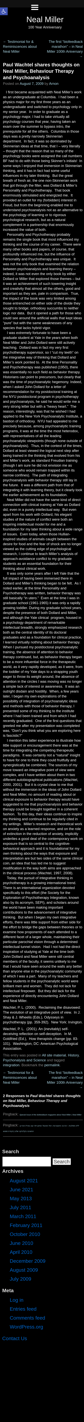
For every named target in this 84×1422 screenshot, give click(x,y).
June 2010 (21, 1243)
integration (11, 1065)
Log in (16, 1300)
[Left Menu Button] (35, 10)
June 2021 (21, 1189)
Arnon (53, 84)
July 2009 (20, 1279)
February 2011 (26, 1225)
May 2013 (21, 1198)
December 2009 (27, 1261)
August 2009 (24, 1270)
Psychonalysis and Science (24, 1060)
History (73, 1055)
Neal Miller (45, 19)
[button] (4, 11)
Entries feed (23, 1309)
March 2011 (23, 1216)
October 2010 (25, 1234)
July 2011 (20, 1207)
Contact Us (14, 1338)
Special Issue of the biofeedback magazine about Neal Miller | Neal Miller (50, 1115)
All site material (54, 1055)
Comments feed (27, 1318)
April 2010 (21, 1252)
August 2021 (24, 1180)
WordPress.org (26, 1327)
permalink (52, 1065)
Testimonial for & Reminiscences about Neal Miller (20, 46)
